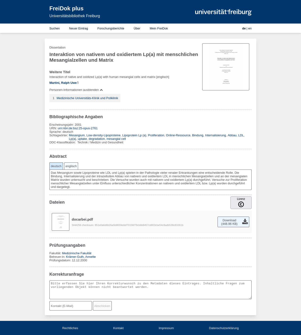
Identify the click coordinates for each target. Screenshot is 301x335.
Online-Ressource (178, 135)
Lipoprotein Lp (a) (134, 135)
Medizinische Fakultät (76, 253)
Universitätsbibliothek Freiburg (74, 16)
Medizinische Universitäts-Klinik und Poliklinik (87, 98)
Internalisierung (215, 135)
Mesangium (77, 135)
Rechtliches (70, 328)
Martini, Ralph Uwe (63, 83)
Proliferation (156, 135)
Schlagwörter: (59, 135)
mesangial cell (116, 139)
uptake (82, 139)
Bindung (197, 135)
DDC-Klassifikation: (63, 142)
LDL (241, 135)
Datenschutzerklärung (224, 328)
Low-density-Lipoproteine (104, 135)
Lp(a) (72, 139)
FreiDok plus (66, 8)
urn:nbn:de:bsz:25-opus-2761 (78, 128)
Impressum (166, 328)
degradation (97, 139)
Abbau (232, 135)
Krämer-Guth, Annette (81, 256)
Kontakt (118, 328)
